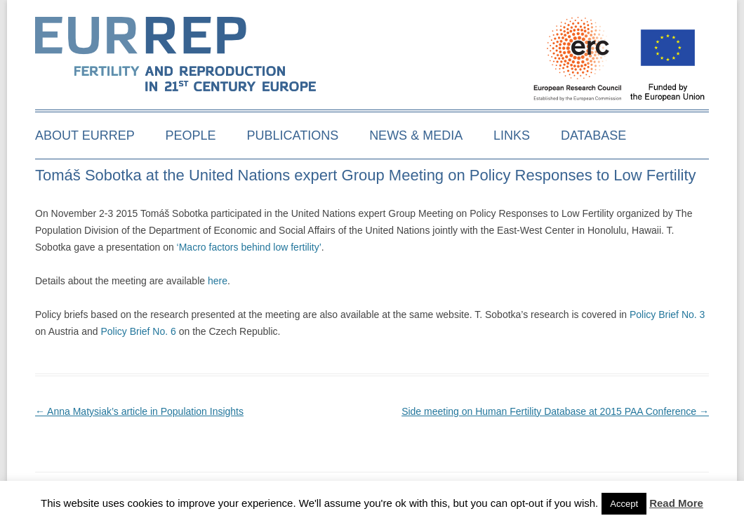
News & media (416, 135)
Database (593, 135)
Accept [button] (624, 503)
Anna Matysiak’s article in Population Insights (139, 411)
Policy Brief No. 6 (139, 331)
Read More (676, 503)
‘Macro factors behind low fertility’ (249, 247)
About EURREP (85, 135)
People (191, 135)
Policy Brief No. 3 (667, 314)
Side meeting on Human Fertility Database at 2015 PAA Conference (555, 411)
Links (511, 135)
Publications (293, 135)
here (217, 280)
